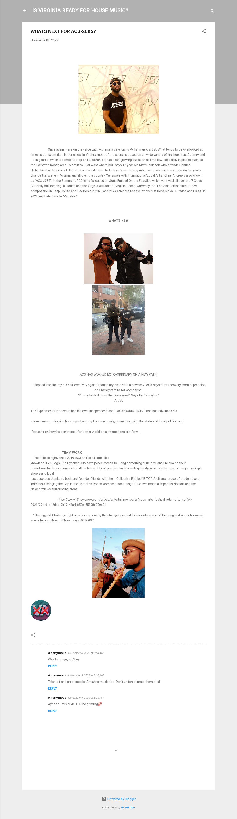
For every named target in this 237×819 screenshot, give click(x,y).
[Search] (212, 11)
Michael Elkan (128, 807)
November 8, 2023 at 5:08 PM (86, 697)
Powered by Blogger (118, 799)
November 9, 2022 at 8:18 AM (86, 675)
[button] (203, 32)
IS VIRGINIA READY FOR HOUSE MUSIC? (80, 10)
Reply (52, 666)
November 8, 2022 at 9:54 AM (86, 653)
